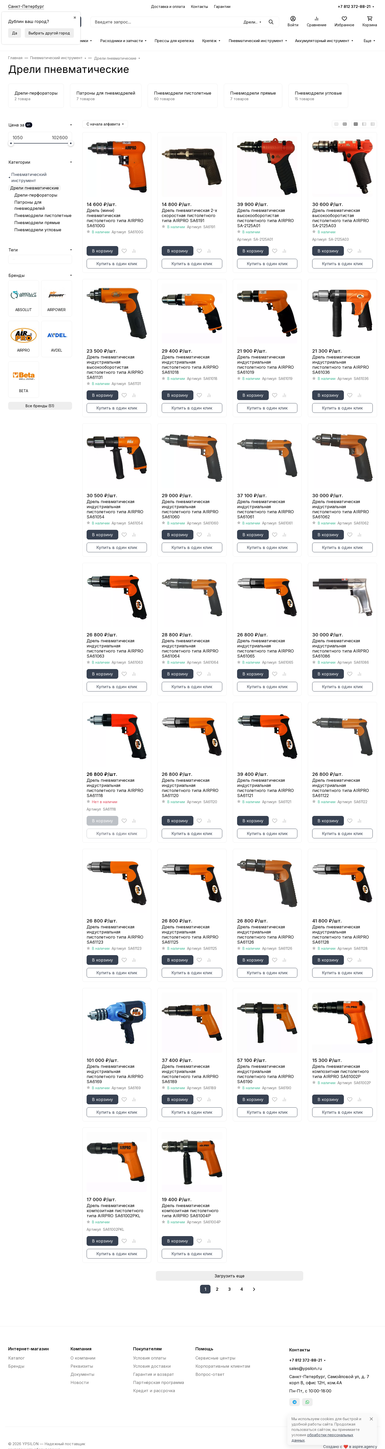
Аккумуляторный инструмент (322, 41)
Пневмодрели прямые (37, 222)
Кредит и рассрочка (154, 1390)
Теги (13, 249)
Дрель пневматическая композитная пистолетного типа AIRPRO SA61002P (340, 1071)
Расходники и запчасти (121, 41)
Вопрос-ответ (210, 1374)
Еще (367, 41)
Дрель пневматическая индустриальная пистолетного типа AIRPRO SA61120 (190, 788)
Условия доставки (152, 1366)
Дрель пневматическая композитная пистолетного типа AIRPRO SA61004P (190, 1210)
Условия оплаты (149, 1358)
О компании (83, 1358)
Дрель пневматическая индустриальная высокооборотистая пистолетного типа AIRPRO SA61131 (115, 367)
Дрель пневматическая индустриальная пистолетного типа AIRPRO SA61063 (115, 648)
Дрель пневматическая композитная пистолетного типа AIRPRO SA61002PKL (115, 1210)
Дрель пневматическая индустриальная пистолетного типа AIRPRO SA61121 (265, 788)
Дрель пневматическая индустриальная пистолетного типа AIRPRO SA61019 (265, 364)
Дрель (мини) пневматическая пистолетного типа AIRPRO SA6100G (115, 218)
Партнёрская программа (158, 1382)
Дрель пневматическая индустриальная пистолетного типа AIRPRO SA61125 (190, 934)
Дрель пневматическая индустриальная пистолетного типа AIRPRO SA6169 (115, 1074)
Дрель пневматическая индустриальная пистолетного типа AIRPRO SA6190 (265, 1074)
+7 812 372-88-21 (354, 6)
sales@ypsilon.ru (305, 1368)
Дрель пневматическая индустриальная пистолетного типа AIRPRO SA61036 (340, 364)
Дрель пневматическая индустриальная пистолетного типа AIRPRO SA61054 (115, 509)
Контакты (199, 6)
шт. (29, 124)
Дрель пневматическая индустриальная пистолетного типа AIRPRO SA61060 (190, 509)
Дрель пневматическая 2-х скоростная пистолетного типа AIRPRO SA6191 (189, 215)
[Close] (371, 1418)
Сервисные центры (215, 1358)
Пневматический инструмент (256, 41)
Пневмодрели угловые (37, 229)
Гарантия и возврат (153, 1374)
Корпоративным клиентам (222, 1366)
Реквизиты (82, 1366)
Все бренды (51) (40, 406)
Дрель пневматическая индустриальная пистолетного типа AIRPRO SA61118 (115, 788)
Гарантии (222, 6)
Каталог (16, 1358)
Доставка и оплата (168, 6)
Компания (81, 1349)
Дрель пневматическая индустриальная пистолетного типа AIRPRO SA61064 (190, 648)
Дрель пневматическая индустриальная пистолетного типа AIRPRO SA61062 (340, 509)
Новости (80, 1382)
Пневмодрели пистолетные (43, 215)
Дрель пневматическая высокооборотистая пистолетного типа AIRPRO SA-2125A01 (265, 218)
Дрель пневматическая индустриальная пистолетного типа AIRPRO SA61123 (115, 934)
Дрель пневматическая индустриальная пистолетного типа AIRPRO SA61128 (340, 934)
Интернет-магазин (28, 1349)
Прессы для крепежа (174, 41)
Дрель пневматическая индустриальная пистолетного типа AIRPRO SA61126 (265, 934)
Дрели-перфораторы (35, 195)
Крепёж (209, 41)
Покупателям (147, 1349)
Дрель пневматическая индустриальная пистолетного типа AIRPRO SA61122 (340, 788)
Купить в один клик (116, 263)
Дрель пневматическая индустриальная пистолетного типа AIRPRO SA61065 (265, 648)
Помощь (204, 1349)
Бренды (16, 275)
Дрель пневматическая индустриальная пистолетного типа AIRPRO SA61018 (190, 364)
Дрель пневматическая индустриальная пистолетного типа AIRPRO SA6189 (190, 1074)
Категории (19, 162)
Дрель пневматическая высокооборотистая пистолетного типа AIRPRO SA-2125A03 (340, 218)
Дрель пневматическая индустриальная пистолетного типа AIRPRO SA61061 (265, 509)
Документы (82, 1374)
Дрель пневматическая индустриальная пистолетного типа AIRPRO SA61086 (340, 648)
